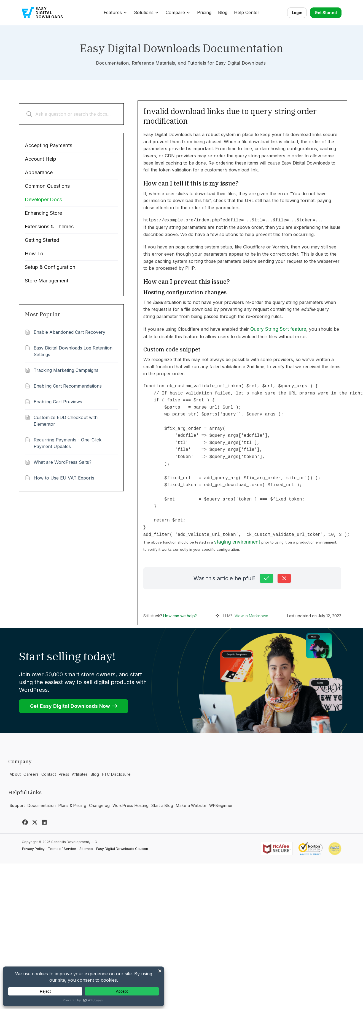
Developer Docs (43, 199)
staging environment (237, 542)
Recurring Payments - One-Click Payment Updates (67, 443)
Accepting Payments (48, 145)
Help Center (246, 12)
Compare (178, 12)
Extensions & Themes (49, 226)
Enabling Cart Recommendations (68, 386)
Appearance (39, 172)
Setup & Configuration (50, 267)
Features (115, 12)
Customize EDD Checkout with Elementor (66, 421)
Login (297, 12)
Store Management (46, 281)
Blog (222, 12)
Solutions (146, 12)
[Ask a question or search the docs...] (71, 114)
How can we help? (180, 615)
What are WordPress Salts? (63, 462)
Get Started (326, 12)
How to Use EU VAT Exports (64, 478)
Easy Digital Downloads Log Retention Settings (73, 351)
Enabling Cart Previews (58, 401)
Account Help (40, 159)
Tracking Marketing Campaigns (66, 370)
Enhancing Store (43, 213)
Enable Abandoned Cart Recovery (69, 332)
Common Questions (47, 186)
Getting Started (42, 240)
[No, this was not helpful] (284, 578)
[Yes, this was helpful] (266, 578)
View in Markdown (251, 615)
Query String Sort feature (278, 329)
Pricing (204, 12)
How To (34, 253)
